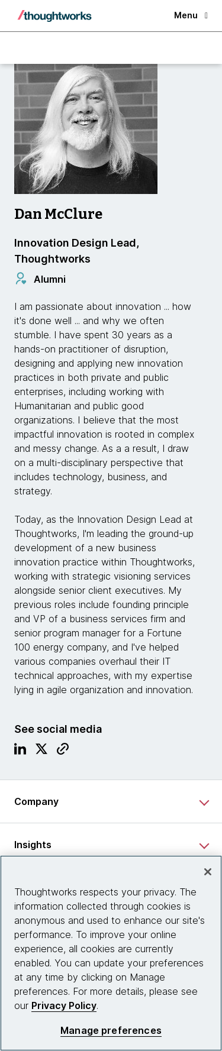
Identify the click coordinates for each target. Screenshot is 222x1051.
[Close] (208, 872)
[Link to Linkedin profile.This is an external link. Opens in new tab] (20, 752)
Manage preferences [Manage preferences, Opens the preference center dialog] (111, 1030)
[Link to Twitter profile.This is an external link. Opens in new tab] (41, 752)
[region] (111, 953)
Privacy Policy (63, 1005)
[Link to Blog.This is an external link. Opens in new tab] (63, 752)
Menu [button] (191, 15)
